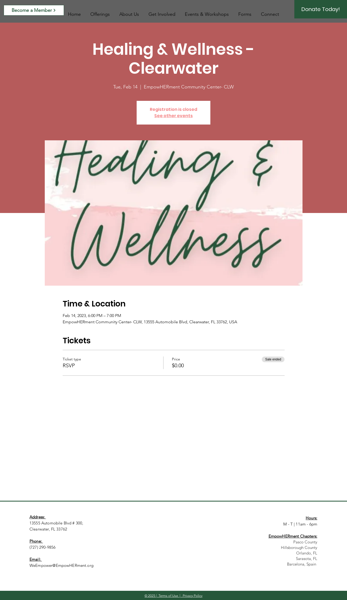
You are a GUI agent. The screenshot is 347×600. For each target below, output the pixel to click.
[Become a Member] (34, 10)
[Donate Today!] (320, 9)
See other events (173, 116)
